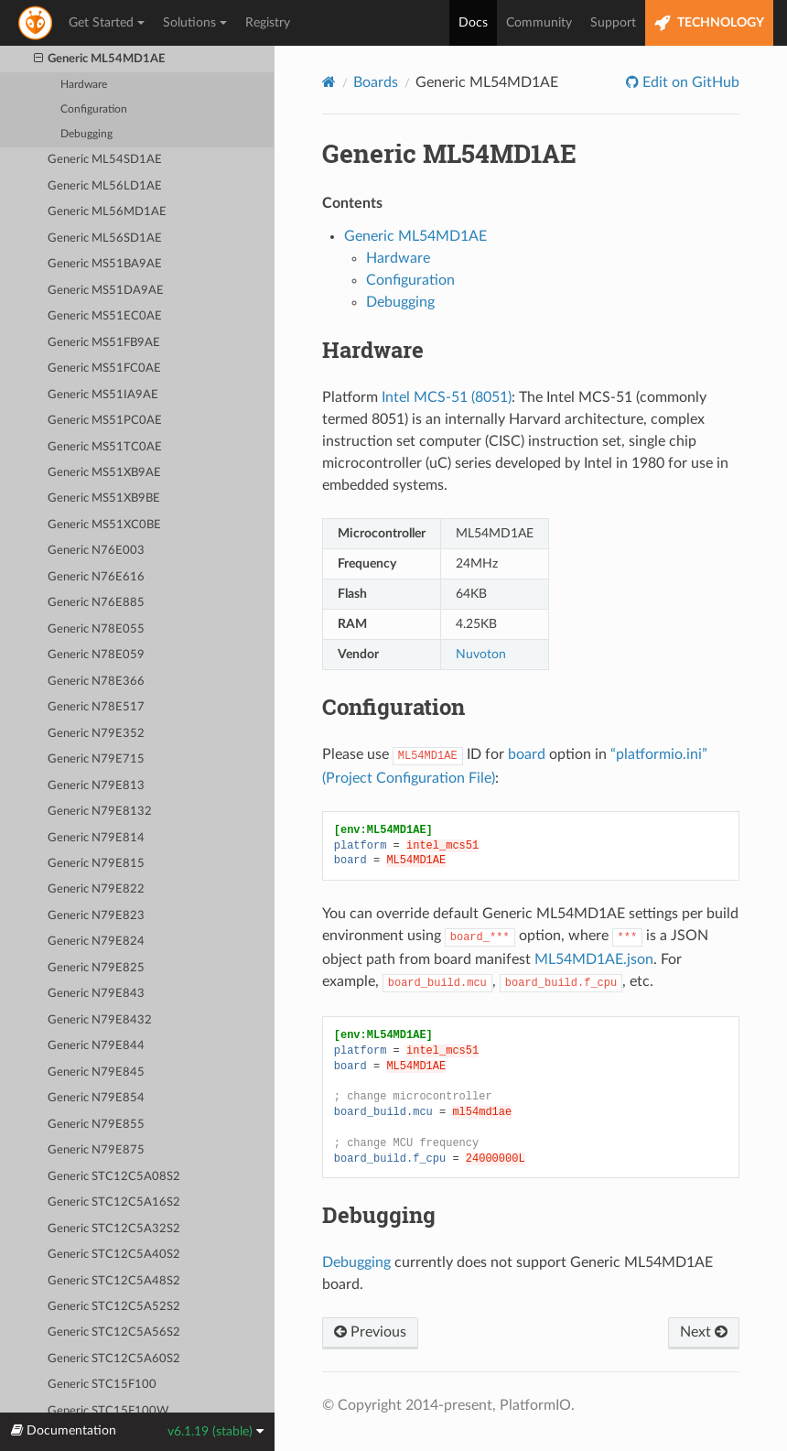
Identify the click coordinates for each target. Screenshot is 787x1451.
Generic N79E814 (96, 838)
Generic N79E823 (96, 916)
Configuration (93, 109)
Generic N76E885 (96, 603)
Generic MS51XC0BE (104, 525)
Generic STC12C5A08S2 (114, 1177)
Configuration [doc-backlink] (393, 706)
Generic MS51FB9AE (104, 343)
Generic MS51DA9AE (106, 291)
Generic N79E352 (96, 734)
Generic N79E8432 (100, 1020)
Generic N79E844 (96, 1046)
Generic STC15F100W (108, 1411)
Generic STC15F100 (102, 1385)
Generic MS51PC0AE (105, 421)
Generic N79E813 (96, 786)
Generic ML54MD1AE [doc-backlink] (449, 153)
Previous (370, 1332)
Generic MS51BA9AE (105, 264)
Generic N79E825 (96, 968)
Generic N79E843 (96, 994)
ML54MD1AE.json (593, 959)
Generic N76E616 (96, 577)
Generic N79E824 (96, 941)
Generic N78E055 (96, 629)
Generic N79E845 (96, 1072)
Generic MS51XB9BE (104, 498)
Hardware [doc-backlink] (373, 349)
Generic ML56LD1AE (105, 186)
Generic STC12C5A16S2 (114, 1202)
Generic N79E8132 (100, 812)
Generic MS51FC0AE (104, 368)
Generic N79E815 (96, 864)
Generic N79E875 (96, 1150)
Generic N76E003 (96, 551)
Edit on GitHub (689, 82)
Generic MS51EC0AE (105, 316)
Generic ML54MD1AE (100, 59)
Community (539, 22)
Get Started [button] (107, 22)
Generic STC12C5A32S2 (114, 1229)
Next (704, 1332)
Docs (473, 22)
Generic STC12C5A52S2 (114, 1307)
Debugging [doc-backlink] (379, 1214)
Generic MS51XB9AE (104, 473)
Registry (267, 22)
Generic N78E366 (96, 682)
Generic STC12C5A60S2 (114, 1359)
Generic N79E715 (96, 759)
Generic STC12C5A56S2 (114, 1332)
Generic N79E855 (96, 1125)
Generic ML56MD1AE (107, 212)
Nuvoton (481, 654)
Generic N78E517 (96, 707)
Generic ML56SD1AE (105, 238)
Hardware (83, 85)
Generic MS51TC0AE (105, 447)
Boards (375, 82)
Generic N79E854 (96, 1098)
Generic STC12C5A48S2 (114, 1281)
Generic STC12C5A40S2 (114, 1255)
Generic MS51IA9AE (103, 395)
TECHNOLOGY (709, 23)
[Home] (329, 82)
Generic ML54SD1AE (105, 160)
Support (613, 22)
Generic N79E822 (96, 889)
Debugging (86, 134)
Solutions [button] (195, 22)
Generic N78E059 (96, 655)
